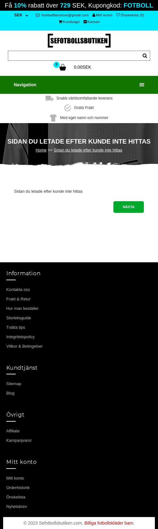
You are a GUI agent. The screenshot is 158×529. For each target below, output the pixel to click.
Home (41, 150)
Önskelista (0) (130, 15)
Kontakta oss (18, 289)
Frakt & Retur (18, 299)
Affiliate (12, 431)
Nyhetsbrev (16, 506)
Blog (10, 393)
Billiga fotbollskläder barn (108, 523)
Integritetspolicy (20, 336)
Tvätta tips (15, 327)
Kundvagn (69, 22)
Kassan (92, 22)
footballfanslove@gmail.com (62, 15)
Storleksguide (18, 318)
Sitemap (13, 383)
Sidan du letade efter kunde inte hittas (88, 150)
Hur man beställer (22, 308)
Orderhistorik (18, 487)
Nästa (128, 207)
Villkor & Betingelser (24, 346)
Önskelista (15, 497)
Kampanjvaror (19, 440)
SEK (18, 15)
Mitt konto (102, 15)
